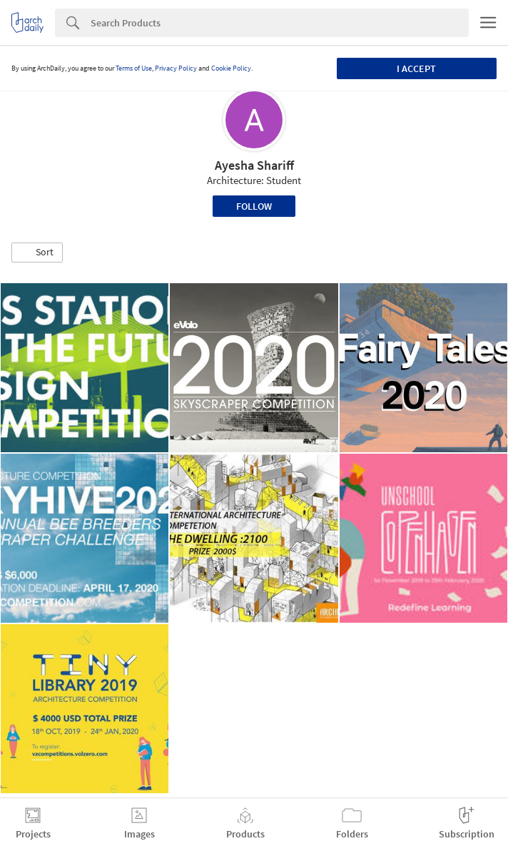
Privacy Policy (176, 68)
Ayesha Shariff (254, 165)
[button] (37, 253)
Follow (254, 206)
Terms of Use (134, 68)
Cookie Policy (231, 68)
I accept (416, 68)
